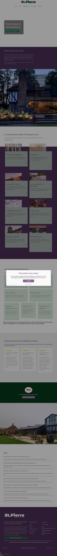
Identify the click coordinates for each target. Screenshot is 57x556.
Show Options (28, 284)
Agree (28, 281)
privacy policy (42, 277)
